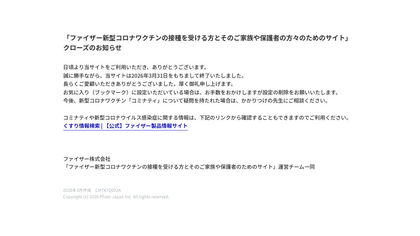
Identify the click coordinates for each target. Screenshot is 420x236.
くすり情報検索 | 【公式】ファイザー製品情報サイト (125, 125)
